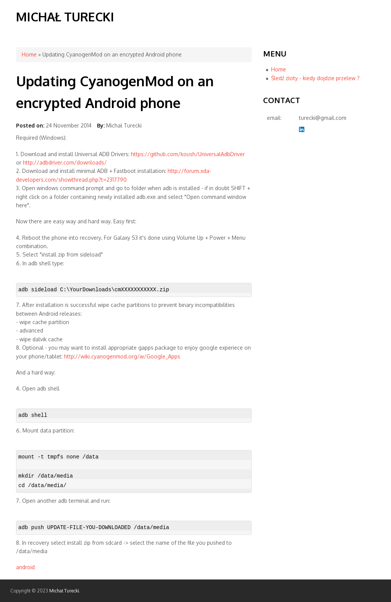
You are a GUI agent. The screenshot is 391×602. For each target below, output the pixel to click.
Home (29, 54)
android (25, 567)
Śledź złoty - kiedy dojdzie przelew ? (315, 78)
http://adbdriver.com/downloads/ (65, 162)
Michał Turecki (65, 16)
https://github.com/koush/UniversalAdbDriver (188, 154)
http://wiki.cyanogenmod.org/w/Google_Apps (122, 356)
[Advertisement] (293, 262)
